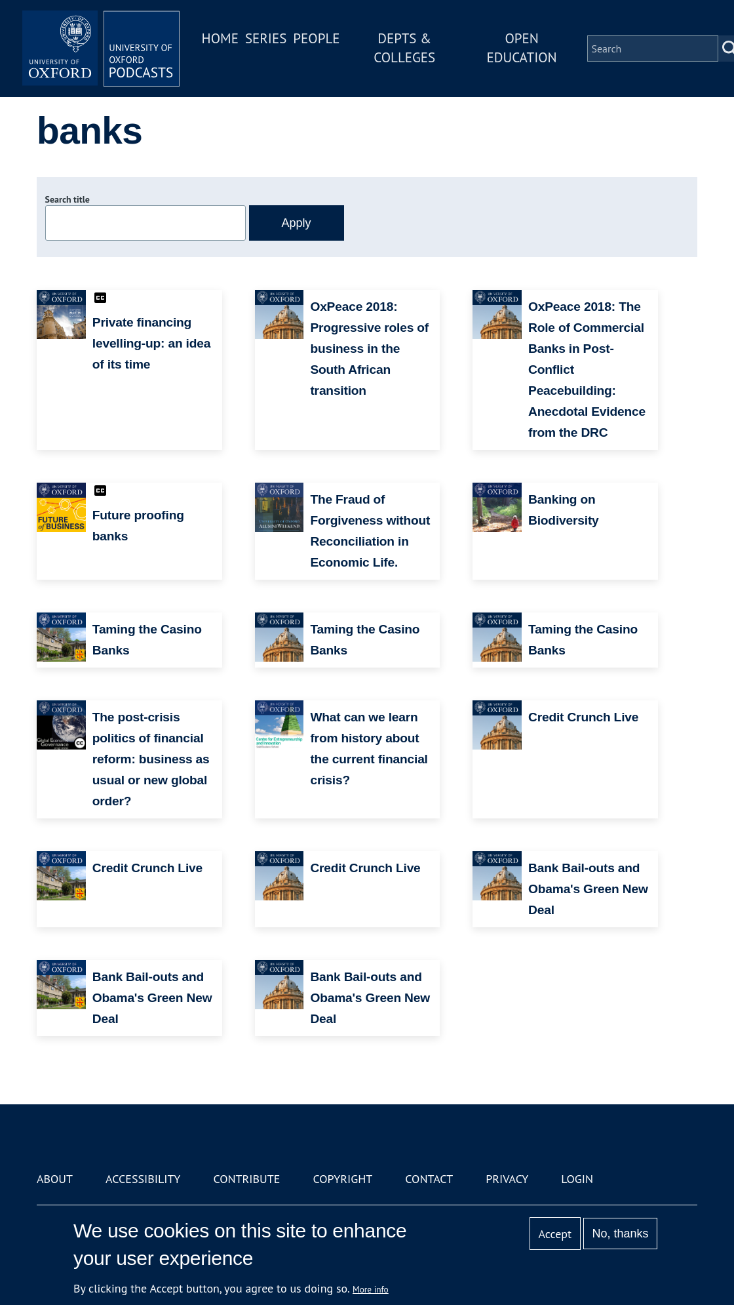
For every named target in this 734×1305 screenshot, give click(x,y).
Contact (429, 1178)
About (55, 1178)
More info (371, 1289)
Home (220, 38)
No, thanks (620, 1233)
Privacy (507, 1178)
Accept (554, 1233)
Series (265, 38)
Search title (67, 199)
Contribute (246, 1178)
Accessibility (143, 1178)
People (316, 38)
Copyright (342, 1178)
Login (577, 1178)
